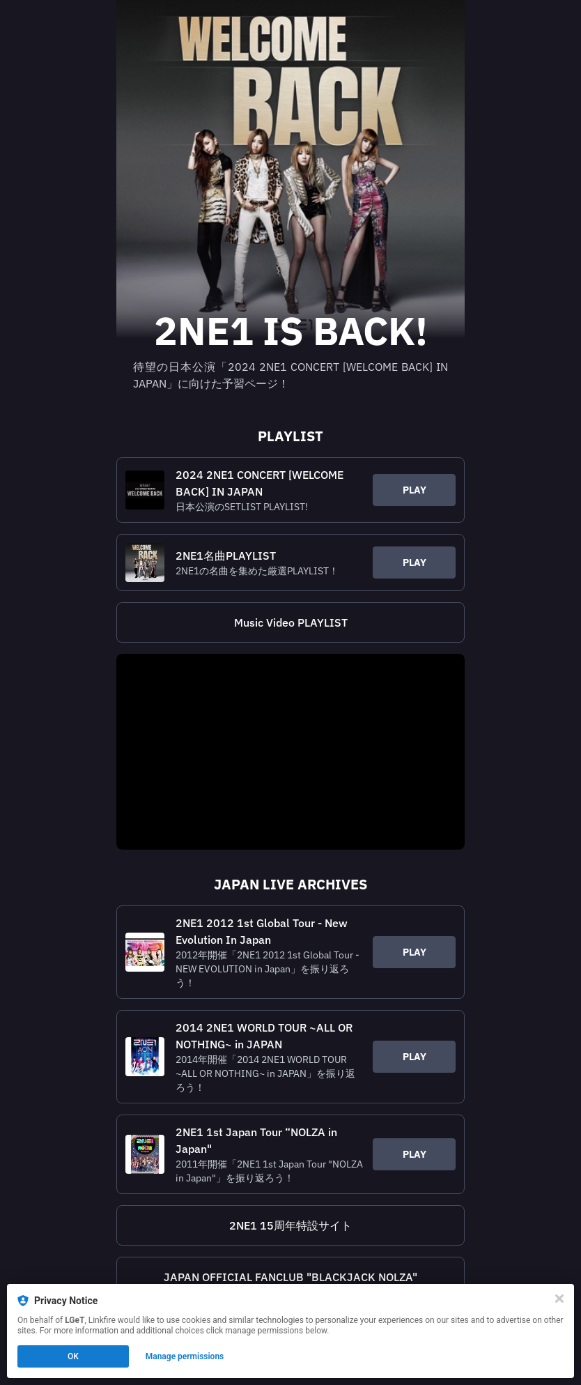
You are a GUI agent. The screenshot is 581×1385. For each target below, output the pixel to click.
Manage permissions (185, 1356)
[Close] (559, 1298)
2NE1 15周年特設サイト (290, 1225)
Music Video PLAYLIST (291, 622)
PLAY (414, 490)
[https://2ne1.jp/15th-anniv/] (290, 1225)
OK (73, 1356)
